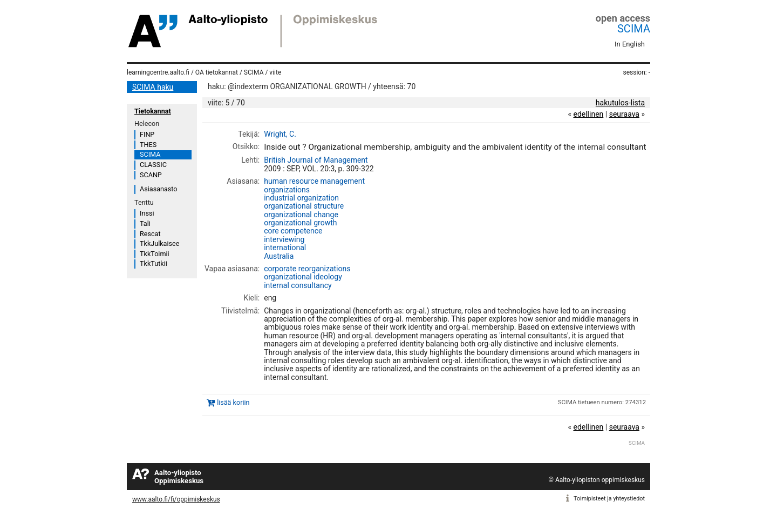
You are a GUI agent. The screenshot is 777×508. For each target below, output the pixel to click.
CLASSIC (153, 165)
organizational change (301, 214)
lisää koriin (233, 402)
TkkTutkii (153, 263)
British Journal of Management (315, 160)
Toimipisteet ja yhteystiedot (609, 498)
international (285, 247)
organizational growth (300, 222)
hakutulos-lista (620, 102)
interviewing (284, 239)
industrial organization (301, 197)
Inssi (147, 213)
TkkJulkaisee (159, 243)
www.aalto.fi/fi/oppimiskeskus (176, 499)
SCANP (151, 175)
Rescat (150, 234)
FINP (147, 134)
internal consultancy (297, 285)
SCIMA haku (152, 87)
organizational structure (304, 206)
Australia (279, 256)
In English (630, 44)
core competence (293, 230)
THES (148, 145)
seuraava (624, 114)
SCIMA (633, 28)
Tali (145, 223)
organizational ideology (303, 276)
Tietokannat (152, 111)
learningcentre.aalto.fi (158, 72)
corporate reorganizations (307, 268)
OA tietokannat (216, 72)
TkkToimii (154, 254)
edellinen (588, 114)
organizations (287, 189)
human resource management (314, 181)
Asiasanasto (158, 189)
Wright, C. (280, 134)
